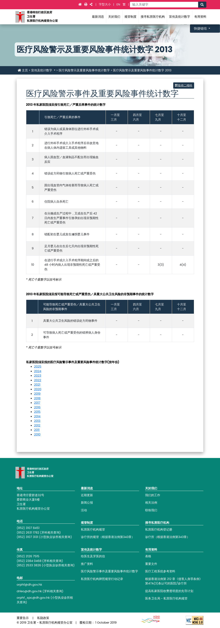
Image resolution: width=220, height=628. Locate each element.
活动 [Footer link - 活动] (84, 510)
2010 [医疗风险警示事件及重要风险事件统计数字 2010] (37, 434)
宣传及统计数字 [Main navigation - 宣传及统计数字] (179, 16)
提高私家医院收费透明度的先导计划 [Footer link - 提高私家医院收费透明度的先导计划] (169, 591)
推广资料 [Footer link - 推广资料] (87, 564)
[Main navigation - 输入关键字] (164, 5)
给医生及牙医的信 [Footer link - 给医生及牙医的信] (93, 556)
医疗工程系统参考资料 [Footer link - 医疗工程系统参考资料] (160, 571)
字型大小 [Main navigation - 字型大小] (105, 4)
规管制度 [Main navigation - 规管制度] (130, 16)
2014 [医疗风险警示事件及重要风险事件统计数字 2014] (37, 416)
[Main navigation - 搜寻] (202, 5)
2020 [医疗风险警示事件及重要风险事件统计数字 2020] (37, 389)
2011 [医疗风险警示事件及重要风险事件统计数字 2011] (37, 430)
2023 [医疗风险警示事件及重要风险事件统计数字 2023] (37, 375)
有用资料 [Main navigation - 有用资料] (200, 16)
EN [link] (118, 4)
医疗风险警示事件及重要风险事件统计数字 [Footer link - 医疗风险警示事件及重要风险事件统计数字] (109, 571)
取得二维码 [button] (183, 85)
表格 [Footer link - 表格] (148, 556)
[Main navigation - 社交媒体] (91, 4)
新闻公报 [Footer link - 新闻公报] (87, 502)
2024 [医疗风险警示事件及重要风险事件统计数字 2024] (37, 371)
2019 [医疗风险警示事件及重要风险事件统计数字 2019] (37, 393)
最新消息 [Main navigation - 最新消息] (98, 16)
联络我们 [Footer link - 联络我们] (151, 510)
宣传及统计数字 (42, 70)
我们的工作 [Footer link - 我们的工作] (152, 495)
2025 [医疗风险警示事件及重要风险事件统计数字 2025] (37, 366)
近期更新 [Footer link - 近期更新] (87, 495)
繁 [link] (124, 4)
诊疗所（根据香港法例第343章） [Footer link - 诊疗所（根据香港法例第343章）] (167, 537)
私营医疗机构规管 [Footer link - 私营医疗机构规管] (93, 529)
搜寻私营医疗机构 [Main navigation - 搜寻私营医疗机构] (153, 16)
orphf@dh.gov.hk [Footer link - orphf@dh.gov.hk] (29, 584)
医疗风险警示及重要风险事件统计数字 (84, 70)
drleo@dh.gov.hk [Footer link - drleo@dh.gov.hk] (29, 591)
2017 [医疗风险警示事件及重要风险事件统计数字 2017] (37, 403)
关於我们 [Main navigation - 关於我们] (114, 16)
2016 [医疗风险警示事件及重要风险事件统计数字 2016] (37, 407)
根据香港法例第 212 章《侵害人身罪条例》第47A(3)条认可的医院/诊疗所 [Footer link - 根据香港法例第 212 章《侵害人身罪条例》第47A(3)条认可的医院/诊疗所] (173, 581)
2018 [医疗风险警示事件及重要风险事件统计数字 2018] (37, 398)
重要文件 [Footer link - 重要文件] (151, 564)
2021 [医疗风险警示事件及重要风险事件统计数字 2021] (37, 384)
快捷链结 (201, 28)
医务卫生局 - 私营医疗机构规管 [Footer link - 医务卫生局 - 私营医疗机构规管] (166, 598)
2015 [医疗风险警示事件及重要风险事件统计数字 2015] (37, 412)
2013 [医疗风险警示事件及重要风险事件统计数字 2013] (37, 421)
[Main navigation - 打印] (86, 4)
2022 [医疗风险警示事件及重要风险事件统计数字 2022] (37, 380)
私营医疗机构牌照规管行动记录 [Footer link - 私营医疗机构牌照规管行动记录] (102, 579)
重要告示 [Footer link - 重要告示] (23, 618)
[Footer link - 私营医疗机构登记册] (174, 529)
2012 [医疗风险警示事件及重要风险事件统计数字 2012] (37, 425)
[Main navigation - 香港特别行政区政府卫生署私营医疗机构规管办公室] (20, 16)
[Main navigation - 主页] (80, 4)
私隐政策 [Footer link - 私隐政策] (43, 618)
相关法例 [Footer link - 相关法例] (151, 502)
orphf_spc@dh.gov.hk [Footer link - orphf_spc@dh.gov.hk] (33, 597)
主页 (23, 70)
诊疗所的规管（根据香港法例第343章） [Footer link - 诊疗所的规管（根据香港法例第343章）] (107, 537)
